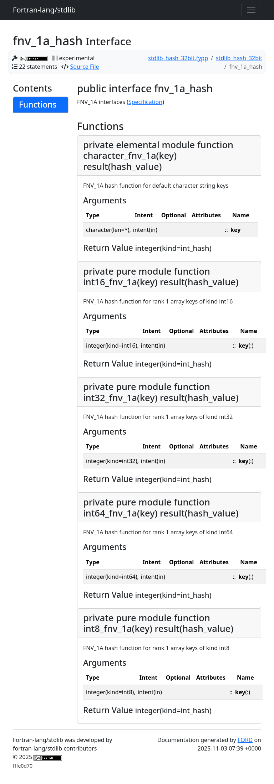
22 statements (38, 67)
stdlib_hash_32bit (239, 58)
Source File (84, 67)
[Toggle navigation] (251, 10)
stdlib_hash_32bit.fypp (178, 58)
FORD (245, 740)
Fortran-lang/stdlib (44, 10)
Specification (145, 102)
